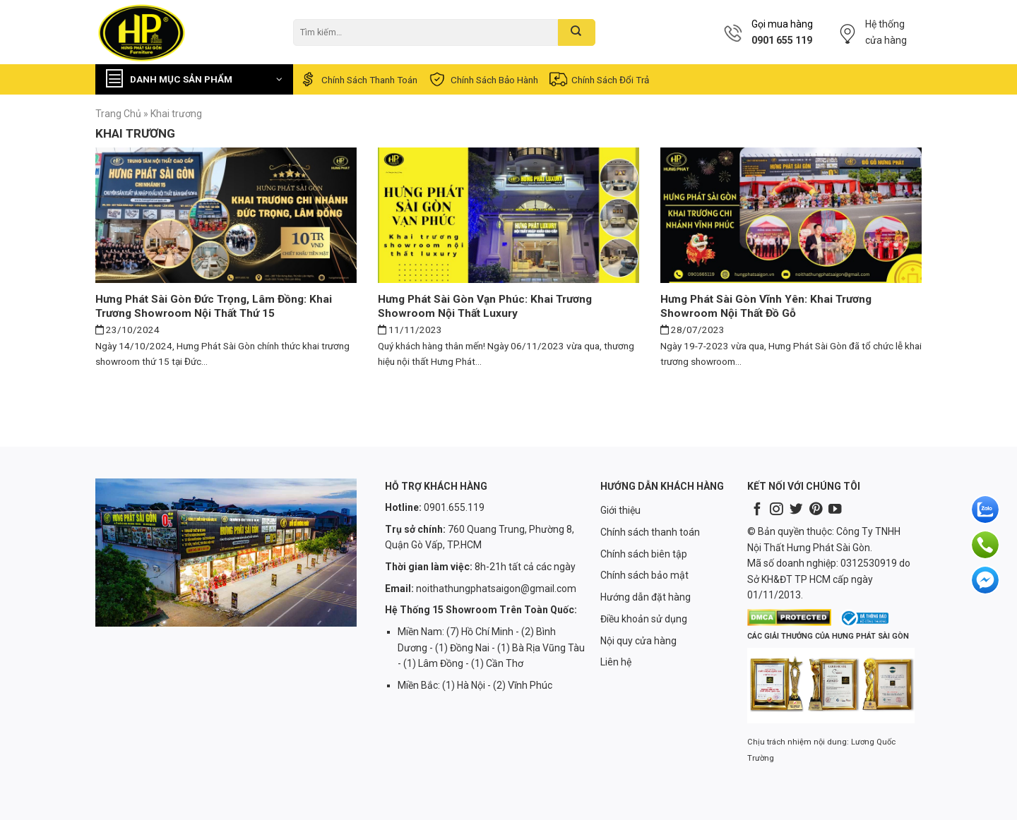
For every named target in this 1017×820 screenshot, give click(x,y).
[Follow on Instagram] (776, 509)
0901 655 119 (781, 40)
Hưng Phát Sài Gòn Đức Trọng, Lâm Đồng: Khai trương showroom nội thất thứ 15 (213, 306)
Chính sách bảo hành (482, 79)
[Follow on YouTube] (834, 509)
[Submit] (576, 32)
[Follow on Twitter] (796, 509)
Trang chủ (118, 113)
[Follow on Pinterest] (815, 509)
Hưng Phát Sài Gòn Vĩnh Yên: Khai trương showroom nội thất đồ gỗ (766, 306)
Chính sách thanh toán (357, 79)
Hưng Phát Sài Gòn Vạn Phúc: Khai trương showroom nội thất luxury (485, 306)
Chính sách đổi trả (598, 79)
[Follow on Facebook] (757, 509)
